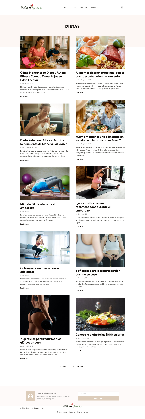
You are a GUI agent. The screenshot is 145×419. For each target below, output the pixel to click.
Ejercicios (83, 7)
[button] (122, 7)
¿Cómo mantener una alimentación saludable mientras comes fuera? (100, 138)
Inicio (64, 7)
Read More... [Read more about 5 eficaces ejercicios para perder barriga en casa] (80, 291)
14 (78, 366)
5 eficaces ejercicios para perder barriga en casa (98, 272)
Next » (82, 366)
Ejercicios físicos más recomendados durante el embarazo (93, 206)
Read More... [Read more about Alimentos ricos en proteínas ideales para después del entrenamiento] (80, 93)
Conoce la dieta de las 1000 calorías (100, 334)
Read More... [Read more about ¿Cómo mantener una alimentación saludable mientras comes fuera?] (80, 159)
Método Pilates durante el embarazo (37, 206)
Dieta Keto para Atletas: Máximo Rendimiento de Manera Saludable (43, 142)
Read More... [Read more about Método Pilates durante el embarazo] (24, 224)
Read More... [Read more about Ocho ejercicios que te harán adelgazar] (24, 288)
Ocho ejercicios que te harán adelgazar (39, 270)
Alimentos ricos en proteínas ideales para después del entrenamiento (100, 74)
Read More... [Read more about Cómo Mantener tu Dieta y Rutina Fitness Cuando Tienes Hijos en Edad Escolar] (24, 96)
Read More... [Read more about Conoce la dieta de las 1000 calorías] (80, 351)
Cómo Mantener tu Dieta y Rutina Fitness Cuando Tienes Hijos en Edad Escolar (43, 76)
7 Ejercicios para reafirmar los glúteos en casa (40, 340)
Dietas (73, 7)
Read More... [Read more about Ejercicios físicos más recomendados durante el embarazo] (80, 227)
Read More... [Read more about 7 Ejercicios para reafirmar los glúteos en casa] (24, 359)
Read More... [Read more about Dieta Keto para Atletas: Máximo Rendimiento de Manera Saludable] (24, 160)
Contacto (94, 7)
